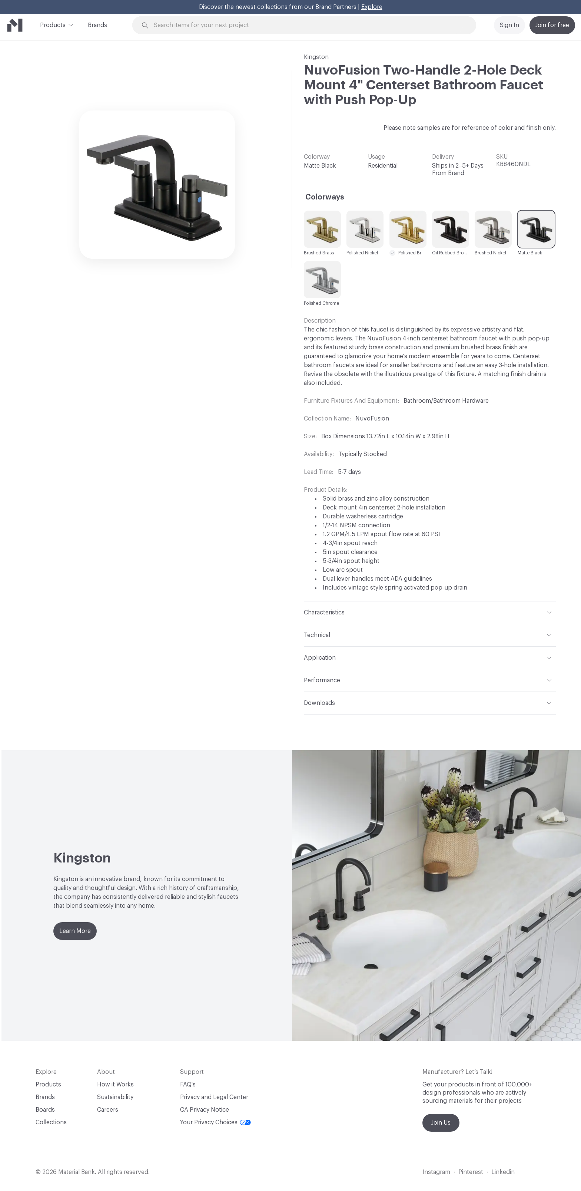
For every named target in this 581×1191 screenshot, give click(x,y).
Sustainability (115, 1097)
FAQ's (188, 1085)
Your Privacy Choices (215, 1122)
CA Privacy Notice (204, 1110)
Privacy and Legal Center (214, 1097)
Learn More (75, 931)
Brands (97, 25)
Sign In (509, 25)
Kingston (316, 57)
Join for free (552, 25)
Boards (45, 1110)
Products (53, 24)
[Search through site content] (308, 25)
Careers (107, 1110)
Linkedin (503, 1172)
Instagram (436, 1172)
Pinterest (470, 1172)
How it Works (115, 1085)
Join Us (441, 1123)
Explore (371, 7)
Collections (51, 1122)
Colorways (324, 197)
